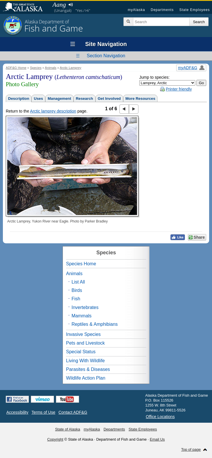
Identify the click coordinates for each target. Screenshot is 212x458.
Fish (76, 298)
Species (36, 67)
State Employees (194, 10)
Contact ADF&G (73, 412)
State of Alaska (25, 7)
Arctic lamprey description (53, 111)
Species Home (81, 263)
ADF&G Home (16, 67)
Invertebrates (85, 307)
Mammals (81, 315)
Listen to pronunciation (70, 5)
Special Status (80, 351)
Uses (38, 98)
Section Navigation (106, 55)
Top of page (191, 449)
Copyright (55, 439)
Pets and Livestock (85, 343)
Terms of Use (43, 412)
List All (78, 281)
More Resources (140, 98)
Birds (77, 290)
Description (18, 98)
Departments (162, 10)
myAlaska (136, 10)
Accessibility (17, 412)
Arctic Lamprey (70, 67)
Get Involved (109, 98)
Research (84, 98)
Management (59, 98)
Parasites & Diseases (88, 369)
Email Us (157, 439)
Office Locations (160, 416)
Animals (51, 67)
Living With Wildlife (85, 360)
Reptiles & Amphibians (95, 324)
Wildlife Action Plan (85, 378)
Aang (59, 4)
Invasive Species (83, 334)
